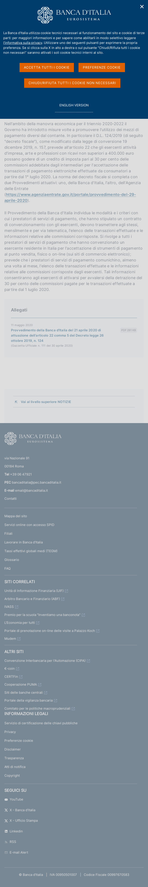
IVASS (9, 607)
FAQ (7, 568)
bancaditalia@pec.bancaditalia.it (36, 482)
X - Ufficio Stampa (21, 820)
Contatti (10, 498)
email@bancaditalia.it (31, 490)
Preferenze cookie (18, 740)
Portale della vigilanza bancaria (28, 700)
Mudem (10, 638)
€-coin (9, 668)
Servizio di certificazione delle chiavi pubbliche (41, 723)
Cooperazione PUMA (20, 684)
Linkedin (13, 831)
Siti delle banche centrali (23, 692)
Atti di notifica (14, 767)
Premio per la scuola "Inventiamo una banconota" (42, 615)
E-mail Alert (16, 852)
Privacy (10, 732)
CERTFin (11, 676)
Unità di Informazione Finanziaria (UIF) (34, 591)
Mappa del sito (15, 516)
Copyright (12, 775)
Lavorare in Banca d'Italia (23, 542)
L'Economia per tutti (19, 623)
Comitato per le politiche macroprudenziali (37, 708)
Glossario (11, 560)
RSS (10, 842)
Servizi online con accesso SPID (29, 525)
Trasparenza (14, 758)
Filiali (8, 533)
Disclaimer (12, 749)
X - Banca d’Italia (19, 810)
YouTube (13, 799)
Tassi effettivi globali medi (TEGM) (30, 551)
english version (74, 107)
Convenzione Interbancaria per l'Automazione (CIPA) (45, 661)
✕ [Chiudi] (142, 6)
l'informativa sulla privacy (22, 43)
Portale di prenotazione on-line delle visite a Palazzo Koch (49, 631)
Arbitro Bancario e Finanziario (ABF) (32, 599)
